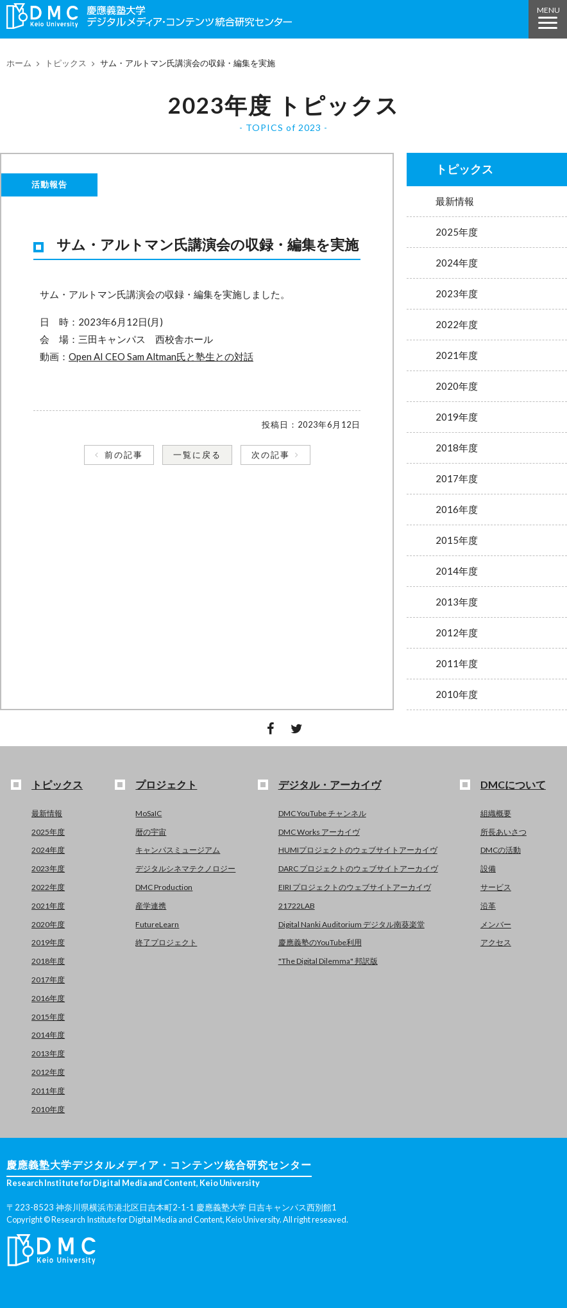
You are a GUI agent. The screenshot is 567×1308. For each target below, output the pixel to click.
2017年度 (457, 478)
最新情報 (455, 201)
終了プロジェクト (166, 942)
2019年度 (457, 417)
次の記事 (270, 454)
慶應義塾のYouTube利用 (320, 942)
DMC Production (163, 887)
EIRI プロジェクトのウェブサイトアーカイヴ (354, 887)
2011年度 (457, 663)
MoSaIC (148, 813)
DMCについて (513, 784)
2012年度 (457, 632)
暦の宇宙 (150, 832)
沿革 (488, 906)
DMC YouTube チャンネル (322, 813)
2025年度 (457, 232)
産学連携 (150, 906)
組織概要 (495, 813)
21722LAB (296, 906)
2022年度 (457, 324)
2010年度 (457, 694)
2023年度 (457, 293)
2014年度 (457, 571)
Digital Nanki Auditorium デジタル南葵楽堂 (351, 924)
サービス (495, 887)
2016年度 (457, 509)
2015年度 (457, 540)
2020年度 (457, 386)
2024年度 (457, 262)
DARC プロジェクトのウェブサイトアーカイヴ (358, 868)
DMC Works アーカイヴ (319, 832)
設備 (488, 868)
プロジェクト (166, 784)
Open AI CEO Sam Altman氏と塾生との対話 (161, 356)
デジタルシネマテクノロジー (185, 868)
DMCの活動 (500, 850)
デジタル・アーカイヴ (329, 784)
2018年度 (457, 447)
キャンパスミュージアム (177, 850)
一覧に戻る (197, 454)
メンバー (495, 924)
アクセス (495, 942)
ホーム (18, 63)
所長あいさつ (503, 832)
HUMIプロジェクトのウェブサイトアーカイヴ (357, 850)
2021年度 (457, 355)
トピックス (66, 63)
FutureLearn (157, 924)
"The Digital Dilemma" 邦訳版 (328, 961)
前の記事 (124, 454)
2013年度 (457, 601)
